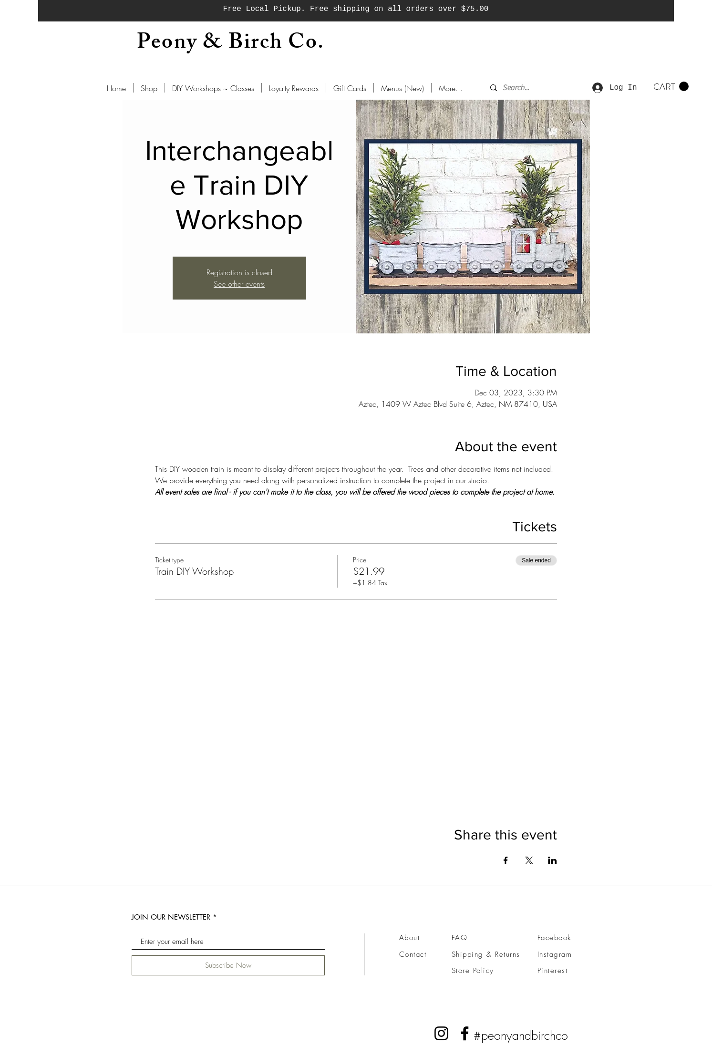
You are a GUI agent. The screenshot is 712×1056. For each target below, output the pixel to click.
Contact (413, 954)
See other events (239, 284)
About (409, 937)
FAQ (460, 937)
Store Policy (473, 970)
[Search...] (530, 88)
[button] (671, 87)
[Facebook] (464, 1033)
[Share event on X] (529, 860)
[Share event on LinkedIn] (552, 860)
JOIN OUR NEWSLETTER (171, 917)
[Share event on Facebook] (505, 860)
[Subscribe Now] (228, 965)
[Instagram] (441, 1033)
